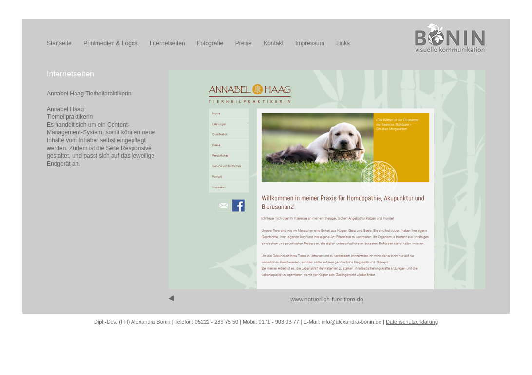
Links (343, 43)
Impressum (309, 43)
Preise (243, 43)
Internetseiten (167, 43)
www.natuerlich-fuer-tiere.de (326, 299)
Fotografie (210, 43)
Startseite (59, 43)
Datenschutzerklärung (412, 322)
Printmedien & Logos (110, 43)
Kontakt (274, 43)
